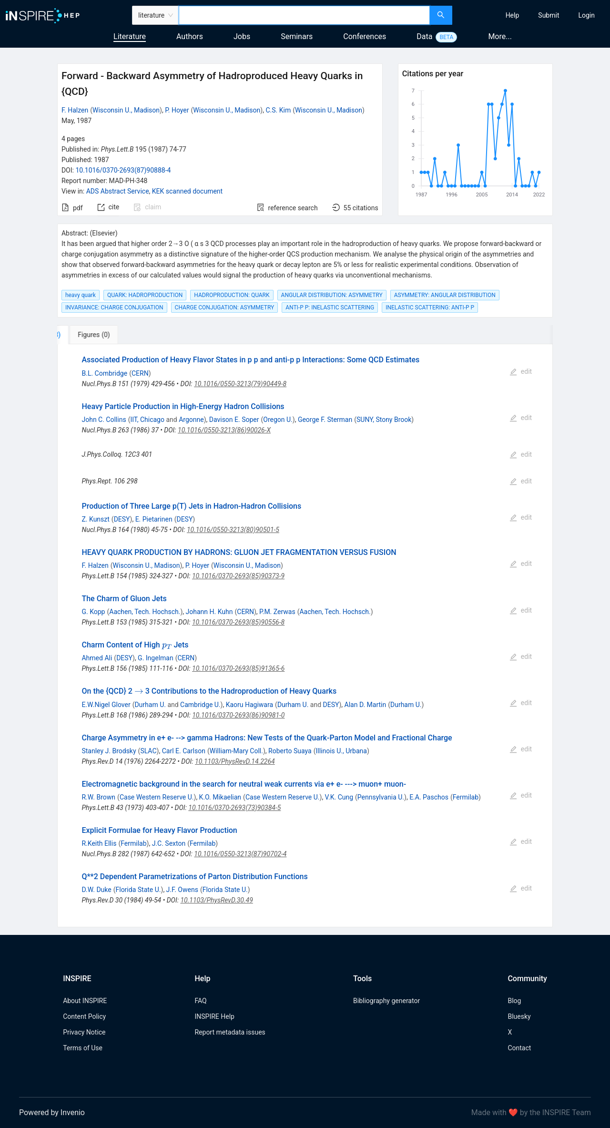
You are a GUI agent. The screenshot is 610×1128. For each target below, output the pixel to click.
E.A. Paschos (428, 797)
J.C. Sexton (169, 843)
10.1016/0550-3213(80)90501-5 (233, 529)
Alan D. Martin (365, 704)
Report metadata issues (229, 1032)
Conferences (364, 36)
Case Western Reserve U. (157, 797)
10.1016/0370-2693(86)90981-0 (238, 715)
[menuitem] (512, 15)
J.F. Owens (182, 889)
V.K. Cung (339, 797)
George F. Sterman (325, 419)
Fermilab (465, 797)
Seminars (297, 36)
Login (586, 15)
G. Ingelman (155, 658)
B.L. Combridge (104, 373)
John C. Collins (103, 419)
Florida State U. (138, 889)
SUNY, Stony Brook (383, 419)
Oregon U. (278, 419)
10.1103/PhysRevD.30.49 (216, 900)
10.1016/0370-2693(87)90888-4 (123, 170)
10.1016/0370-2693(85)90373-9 (238, 576)
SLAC (148, 751)
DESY (122, 519)
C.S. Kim (278, 110)
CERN (140, 373)
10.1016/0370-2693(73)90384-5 (234, 807)
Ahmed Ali (96, 658)
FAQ (200, 1001)
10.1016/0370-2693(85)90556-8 (238, 622)
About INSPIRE (85, 1001)
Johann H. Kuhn (209, 611)
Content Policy (84, 1016)
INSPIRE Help (214, 1016)
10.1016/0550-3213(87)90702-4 (240, 854)
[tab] (88, 334)
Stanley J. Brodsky (108, 751)
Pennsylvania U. (380, 797)
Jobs (242, 36)
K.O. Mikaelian (220, 797)
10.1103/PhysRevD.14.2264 (235, 761)
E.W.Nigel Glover (105, 704)
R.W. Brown (98, 797)
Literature (129, 36)
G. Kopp (93, 611)
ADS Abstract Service (117, 191)
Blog (514, 1001)
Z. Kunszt (95, 519)
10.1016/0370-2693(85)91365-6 (238, 668)
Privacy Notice (84, 1032)
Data (424, 36)
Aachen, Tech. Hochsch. (144, 611)
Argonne (191, 419)
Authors (189, 36)
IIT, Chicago (147, 419)
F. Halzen (74, 110)
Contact (519, 1048)
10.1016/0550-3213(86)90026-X (224, 430)
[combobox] (304, 15)
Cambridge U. (200, 704)
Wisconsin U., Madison (126, 110)
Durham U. (150, 704)
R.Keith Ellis (98, 843)
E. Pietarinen (154, 519)
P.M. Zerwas (277, 611)
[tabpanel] (305, 635)
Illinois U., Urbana (340, 751)
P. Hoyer (177, 110)
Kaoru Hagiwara (249, 704)
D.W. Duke (96, 889)
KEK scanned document (187, 191)
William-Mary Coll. (236, 751)
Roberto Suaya (290, 751)
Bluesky (519, 1016)
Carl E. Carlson (183, 751)
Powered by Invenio (52, 1112)
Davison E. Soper (234, 419)
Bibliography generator (386, 1001)
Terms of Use (82, 1048)
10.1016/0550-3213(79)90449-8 (240, 384)
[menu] (532, 15)
